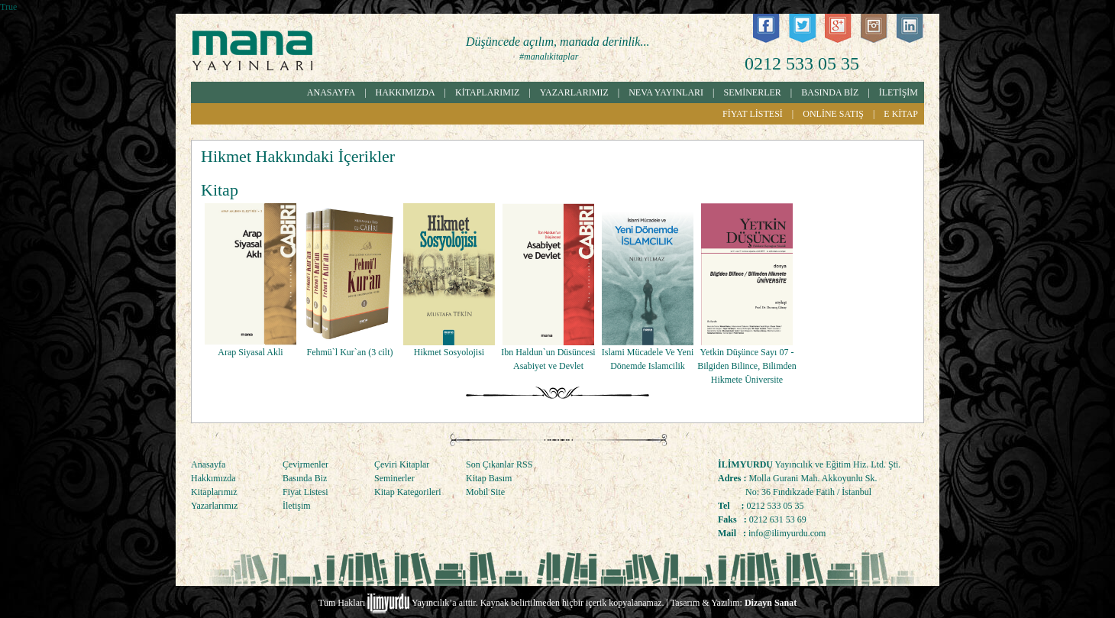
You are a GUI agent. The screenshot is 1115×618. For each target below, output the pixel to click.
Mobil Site (485, 492)
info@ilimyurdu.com (787, 533)
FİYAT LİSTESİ (752, 113)
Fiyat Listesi (305, 492)
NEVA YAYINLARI (666, 92)
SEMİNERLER (752, 92)
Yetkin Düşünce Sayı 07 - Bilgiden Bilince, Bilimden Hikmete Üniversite (747, 366)
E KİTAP (901, 113)
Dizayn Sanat (771, 602)
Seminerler (394, 478)
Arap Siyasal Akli (250, 352)
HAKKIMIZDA (405, 92)
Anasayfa (208, 464)
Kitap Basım (489, 478)
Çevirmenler (305, 464)
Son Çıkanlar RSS (499, 464)
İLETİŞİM (898, 92)
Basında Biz (305, 478)
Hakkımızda (213, 478)
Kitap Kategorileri (407, 492)
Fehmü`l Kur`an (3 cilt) (350, 352)
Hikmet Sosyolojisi (449, 352)
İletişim (297, 505)
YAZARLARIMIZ (574, 92)
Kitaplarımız (214, 492)
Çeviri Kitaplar (401, 464)
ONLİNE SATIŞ (833, 113)
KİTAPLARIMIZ (487, 92)
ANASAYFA (331, 92)
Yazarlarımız (214, 505)
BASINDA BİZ (829, 92)
